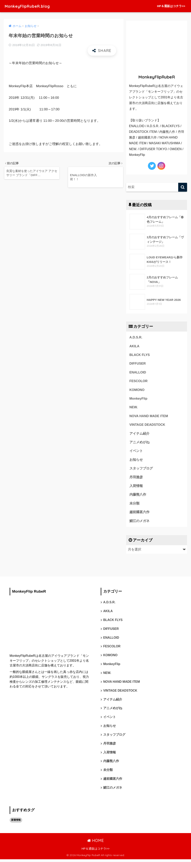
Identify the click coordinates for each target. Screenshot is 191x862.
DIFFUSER (137, 364)
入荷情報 (136, 487)
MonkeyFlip (138, 399)
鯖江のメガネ (139, 522)
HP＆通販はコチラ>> (171, 6)
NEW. (133, 408)
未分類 (134, 504)
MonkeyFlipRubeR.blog (31, 6)
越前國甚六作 (139, 513)
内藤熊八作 (137, 496)
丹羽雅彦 (136, 478)
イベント (136, 452)
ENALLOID (137, 372)
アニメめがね (139, 443)
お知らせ (136, 460)
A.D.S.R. (135, 337)
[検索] (182, 187)
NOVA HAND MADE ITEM (148, 417)
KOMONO (137, 390)
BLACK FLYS (139, 355)
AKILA (134, 346)
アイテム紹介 (139, 434)
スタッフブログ (141, 469)
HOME (95, 843)
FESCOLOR (138, 381)
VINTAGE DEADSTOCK (147, 425)
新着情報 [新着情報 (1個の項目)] (16, 822)
